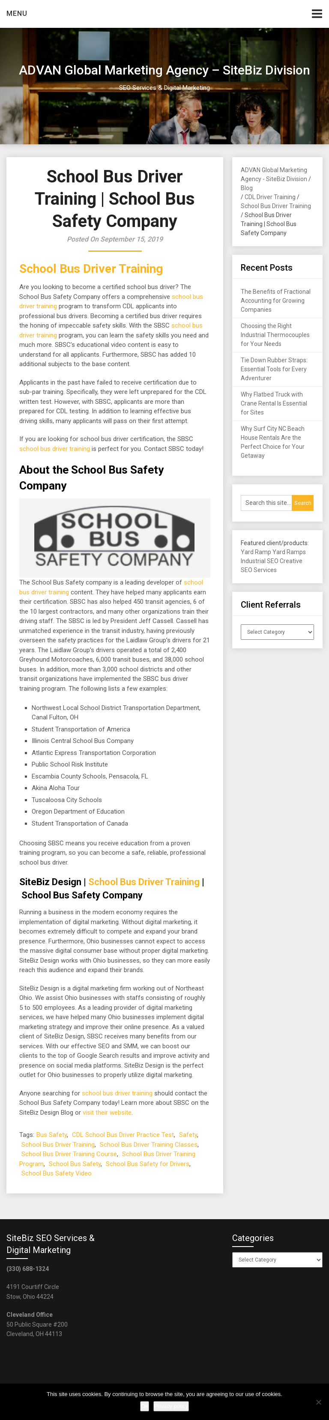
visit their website (107, 1112)
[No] (318, 1402)
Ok (144, 1406)
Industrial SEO (259, 561)
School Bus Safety (75, 1164)
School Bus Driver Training (91, 269)
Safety (188, 1135)
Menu (16, 13)
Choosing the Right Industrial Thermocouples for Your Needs (275, 334)
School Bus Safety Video (56, 1173)
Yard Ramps (289, 552)
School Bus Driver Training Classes (148, 1145)
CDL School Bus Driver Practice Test (123, 1135)
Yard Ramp (256, 552)
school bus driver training (54, 449)
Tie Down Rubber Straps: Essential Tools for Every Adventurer (274, 369)
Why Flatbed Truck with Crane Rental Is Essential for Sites (274, 403)
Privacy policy (171, 1406)
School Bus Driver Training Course (69, 1154)
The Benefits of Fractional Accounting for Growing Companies (276, 300)
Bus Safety (51, 1135)
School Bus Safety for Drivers (147, 1164)
